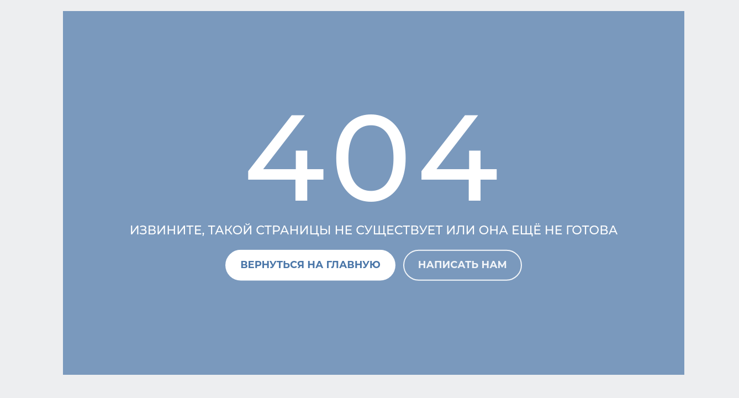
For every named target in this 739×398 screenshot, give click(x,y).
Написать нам (462, 265)
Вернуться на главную (310, 265)
